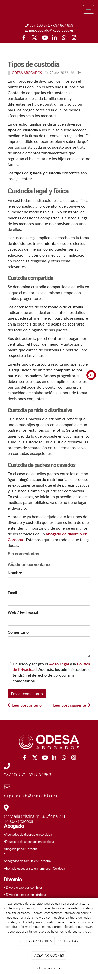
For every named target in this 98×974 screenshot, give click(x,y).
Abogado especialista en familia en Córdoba (34, 868)
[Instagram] (74, 38)
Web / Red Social (23, 612)
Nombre (15, 572)
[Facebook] (24, 38)
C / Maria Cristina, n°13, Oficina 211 (34, 816)
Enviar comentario (27, 693)
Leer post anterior (25, 705)
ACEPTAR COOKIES (49, 955)
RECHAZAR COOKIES (36, 941)
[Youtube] (44, 38)
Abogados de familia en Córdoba (28, 861)
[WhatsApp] (64, 38)
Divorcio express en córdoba (26, 895)
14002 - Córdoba (18, 821)
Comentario (18, 632)
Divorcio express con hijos (24, 887)
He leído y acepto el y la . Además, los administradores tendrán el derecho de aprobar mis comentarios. (51, 672)
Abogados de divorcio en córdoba (28, 834)
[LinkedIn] (54, 38)
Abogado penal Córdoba (20, 849)
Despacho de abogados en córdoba (29, 842)
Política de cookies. (49, 968)
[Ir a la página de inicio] (2, 9)
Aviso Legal (59, 663)
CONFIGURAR (68, 941)
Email (12, 592)
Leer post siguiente (71, 705)
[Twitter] (34, 38)
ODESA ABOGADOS (27, 73)
